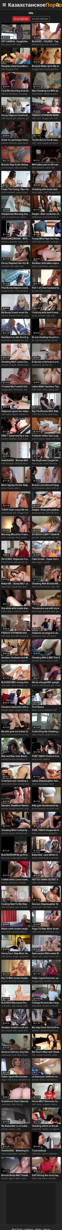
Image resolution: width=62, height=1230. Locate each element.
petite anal (42, 858)
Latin (34, 734)
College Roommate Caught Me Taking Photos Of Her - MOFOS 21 (46, 1002)
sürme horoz (49, 217)
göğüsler (28, 808)
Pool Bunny (38, 707)
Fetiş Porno (7, 562)
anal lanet (6, 931)
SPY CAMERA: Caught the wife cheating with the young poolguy (15, 41)
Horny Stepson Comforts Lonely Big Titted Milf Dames (15, 115)
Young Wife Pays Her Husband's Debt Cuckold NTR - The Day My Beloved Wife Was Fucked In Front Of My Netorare (46, 238)
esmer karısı (38, 438)
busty (44, 414)
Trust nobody (39, 1150)
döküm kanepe (24, 365)
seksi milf (57, 1055)
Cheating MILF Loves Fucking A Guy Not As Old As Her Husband (15, 362)
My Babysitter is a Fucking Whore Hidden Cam (15, 1126)
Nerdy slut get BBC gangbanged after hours (46, 682)
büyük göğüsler (28, 636)
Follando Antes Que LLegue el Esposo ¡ (46, 435)
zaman (17, 611)
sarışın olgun (7, 710)
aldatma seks (51, 94)
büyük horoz (7, 291)
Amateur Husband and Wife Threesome (15, 657)
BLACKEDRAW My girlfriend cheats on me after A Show (15, 855)
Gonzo (19, 1104)
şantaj (4, 759)
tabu (16, 167)
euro (3, 537)
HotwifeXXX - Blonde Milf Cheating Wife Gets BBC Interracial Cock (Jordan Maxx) (15, 460)
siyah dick (23, 1030)
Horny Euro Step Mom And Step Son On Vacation (15, 953)
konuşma (43, 833)
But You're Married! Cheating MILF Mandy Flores (46, 1052)
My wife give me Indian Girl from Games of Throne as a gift (15, 731)
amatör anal (16, 241)
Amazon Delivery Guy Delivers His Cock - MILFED (15, 1052)
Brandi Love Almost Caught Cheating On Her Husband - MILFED (46, 485)
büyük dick (11, 1030)
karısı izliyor (7, 611)
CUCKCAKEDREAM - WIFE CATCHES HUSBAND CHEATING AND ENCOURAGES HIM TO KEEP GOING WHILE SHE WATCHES (15, 238)
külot (51, 784)
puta (59, 1079)
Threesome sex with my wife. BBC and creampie (46, 608)
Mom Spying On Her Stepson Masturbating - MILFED (15, 485)
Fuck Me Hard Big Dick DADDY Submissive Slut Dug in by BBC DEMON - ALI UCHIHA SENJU (15, 90)
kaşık (25, 858)
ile (33, 340)
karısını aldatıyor (17, 759)
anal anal (36, 1006)
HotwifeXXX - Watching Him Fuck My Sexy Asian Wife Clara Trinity (15, 1150)
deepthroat (55, 44)
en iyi (34, 315)
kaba (34, 833)
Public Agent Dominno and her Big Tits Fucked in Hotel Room (46, 978)
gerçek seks (49, 611)
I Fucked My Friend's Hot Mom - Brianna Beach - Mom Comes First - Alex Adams (15, 386)
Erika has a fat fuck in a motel (46, 362)
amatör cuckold (50, 241)
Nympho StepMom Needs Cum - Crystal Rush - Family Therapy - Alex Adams (15, 805)
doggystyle (37, 69)
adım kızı (19, 266)
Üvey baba (42, 784)
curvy (49, 660)
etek (39, 143)
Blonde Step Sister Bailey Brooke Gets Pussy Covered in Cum (15, 164)
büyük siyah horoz (47, 734)
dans (47, 167)
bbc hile (39, 291)
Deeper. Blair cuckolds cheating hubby (46, 214)
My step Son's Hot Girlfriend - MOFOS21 (46, 1027)
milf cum (36, 118)
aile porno (19, 562)
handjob (5, 266)
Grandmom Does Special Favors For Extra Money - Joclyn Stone (15, 1101)
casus (23, 217)
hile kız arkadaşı (9, 94)
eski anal (29, 340)
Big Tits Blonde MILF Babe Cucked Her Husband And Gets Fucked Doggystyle (46, 411)
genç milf (10, 44)
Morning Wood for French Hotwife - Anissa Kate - (15, 534)
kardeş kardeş (27, 167)
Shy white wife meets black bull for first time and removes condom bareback (15, 608)
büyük (13, 365)
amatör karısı (38, 660)
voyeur (11, 1129)
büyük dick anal (19, 586)
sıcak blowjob (50, 463)
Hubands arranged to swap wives (46, 633)
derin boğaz (17, 685)
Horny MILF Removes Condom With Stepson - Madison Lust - (46, 1101)
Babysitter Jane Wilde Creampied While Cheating (46, 855)
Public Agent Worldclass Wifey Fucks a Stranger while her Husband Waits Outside (15, 1076)
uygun (39, 562)
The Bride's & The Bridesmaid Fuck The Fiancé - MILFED (46, 140)
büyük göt (37, 907)
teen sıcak (37, 463)
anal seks (6, 340)
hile (3, 44)
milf (34, 143)
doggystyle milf (50, 118)
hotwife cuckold (16, 981)
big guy (9, 69)
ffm (16, 69)
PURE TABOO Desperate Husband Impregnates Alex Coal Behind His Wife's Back (46, 830)
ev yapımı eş (12, 217)
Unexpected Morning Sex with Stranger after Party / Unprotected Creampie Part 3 (15, 214)
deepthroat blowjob (51, 1030)
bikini (34, 710)
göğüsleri (24, 956)
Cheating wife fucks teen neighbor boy (46, 189)
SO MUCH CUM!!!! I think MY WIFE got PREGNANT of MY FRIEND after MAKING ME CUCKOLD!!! (46, 534)
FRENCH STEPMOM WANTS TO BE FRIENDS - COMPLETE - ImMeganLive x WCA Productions (46, 115)
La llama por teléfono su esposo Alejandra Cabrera (46, 1076)
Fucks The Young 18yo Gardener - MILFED (15, 189)
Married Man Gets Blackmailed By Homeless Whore (15, 756)
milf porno (6, 956)
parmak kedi (52, 513)
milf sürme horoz (41, 586)
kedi (59, 217)
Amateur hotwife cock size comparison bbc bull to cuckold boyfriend (15, 1027)
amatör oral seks (50, 1006)
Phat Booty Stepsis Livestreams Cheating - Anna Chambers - (15, 288)
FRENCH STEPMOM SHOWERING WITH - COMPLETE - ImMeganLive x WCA (15, 633)
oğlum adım (14, 1178)
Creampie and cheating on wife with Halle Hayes (15, 781)
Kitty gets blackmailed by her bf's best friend (46, 805)
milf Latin (36, 241)
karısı (40, 710)
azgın (16, 956)
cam (18, 1129)
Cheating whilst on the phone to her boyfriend (46, 1126)
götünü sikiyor (19, 931)
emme (35, 685)
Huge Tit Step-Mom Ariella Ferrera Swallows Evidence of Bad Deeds (46, 928)
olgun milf (50, 438)
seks (34, 882)
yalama (21, 118)
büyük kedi (28, 438)
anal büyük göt (8, 513)
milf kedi (36, 414)
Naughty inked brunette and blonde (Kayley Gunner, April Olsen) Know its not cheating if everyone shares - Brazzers (15, 66)
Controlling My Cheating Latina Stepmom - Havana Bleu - (46, 731)
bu (33, 291)
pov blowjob (7, 167)
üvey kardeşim (22, 291)
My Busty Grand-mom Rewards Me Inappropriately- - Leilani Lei (15, 312)
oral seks (5, 685)
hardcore (36, 365)
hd (50, 365)
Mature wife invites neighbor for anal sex (15, 928)
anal (18, 44)
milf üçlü (36, 1153)
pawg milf (53, 389)
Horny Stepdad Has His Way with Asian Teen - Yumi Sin (15, 263)
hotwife (26, 611)
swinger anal (13, 537)
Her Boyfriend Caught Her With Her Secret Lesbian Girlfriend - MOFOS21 (46, 460)
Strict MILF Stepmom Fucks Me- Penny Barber (15, 559)
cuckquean (28, 241)
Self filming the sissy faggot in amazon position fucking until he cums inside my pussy (46, 1175)
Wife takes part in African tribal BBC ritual (46, 164)
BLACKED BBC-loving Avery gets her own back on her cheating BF (15, 682)
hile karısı (18, 389)
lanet (34, 1178)
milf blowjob (7, 463)
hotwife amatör (24, 833)
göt (27, 118)
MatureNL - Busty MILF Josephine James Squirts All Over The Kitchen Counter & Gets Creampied (15, 583)
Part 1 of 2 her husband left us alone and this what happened (46, 288)
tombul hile (45, 537)
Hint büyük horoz (15, 734)
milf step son (8, 636)
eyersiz (5, 241)
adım (17, 488)
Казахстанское (16, 5)
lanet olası (12, 784)
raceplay (23, 94)
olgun (15, 414)
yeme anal (26, 537)
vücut (46, 562)
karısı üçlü (37, 611)
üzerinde (36, 1129)
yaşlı (45, 956)
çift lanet (51, 636)
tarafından (37, 94)
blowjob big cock (40, 44)
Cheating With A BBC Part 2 (46, 657)
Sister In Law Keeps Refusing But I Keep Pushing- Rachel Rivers (15, 140)
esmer (4, 808)
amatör (5, 365)
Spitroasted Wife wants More (46, 953)
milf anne (6, 414)
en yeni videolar (40, 19)
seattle (22, 882)
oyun (24, 1178)
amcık (4, 1129)
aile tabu (47, 907)
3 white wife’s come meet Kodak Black (15, 879)
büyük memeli (16, 315)
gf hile (45, 365)
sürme (4, 315)
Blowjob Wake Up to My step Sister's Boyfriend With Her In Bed (46, 66)
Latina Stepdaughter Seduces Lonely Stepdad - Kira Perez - (46, 781)
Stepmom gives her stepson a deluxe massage (15, 411)
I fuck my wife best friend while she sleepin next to (46, 312)
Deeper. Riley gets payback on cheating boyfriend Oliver (46, 509)
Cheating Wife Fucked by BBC (15, 830)
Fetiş (44, 389)
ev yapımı (54, 1129)
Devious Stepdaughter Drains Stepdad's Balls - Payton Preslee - (46, 904)
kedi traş (52, 414)
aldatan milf (50, 710)
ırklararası (37, 217)
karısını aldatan (9, 143)
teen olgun (37, 192)
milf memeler (8, 192)
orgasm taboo (50, 1104)
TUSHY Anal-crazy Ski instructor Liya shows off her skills (15, 509)
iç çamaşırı (15, 858)
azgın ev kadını (22, 710)
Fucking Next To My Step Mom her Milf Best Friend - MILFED (15, 904)
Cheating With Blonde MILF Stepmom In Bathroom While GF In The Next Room (46, 583)
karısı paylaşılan (40, 266)
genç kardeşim (25, 143)
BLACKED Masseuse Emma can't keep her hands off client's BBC (15, 1002)
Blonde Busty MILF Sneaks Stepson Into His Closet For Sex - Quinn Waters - (15, 1175)
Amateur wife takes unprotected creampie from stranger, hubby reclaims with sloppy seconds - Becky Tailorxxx (46, 263)
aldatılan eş (18, 340)
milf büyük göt (8, 118)
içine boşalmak (42, 340)
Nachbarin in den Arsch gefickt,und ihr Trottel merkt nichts (15, 337)
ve (26, 562)
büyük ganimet (51, 69)
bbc (3, 1030)
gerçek (35, 537)
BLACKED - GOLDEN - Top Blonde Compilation (46, 41)
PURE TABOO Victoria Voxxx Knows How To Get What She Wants (46, 756)
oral (13, 1104)
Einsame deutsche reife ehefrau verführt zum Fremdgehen (15, 707)
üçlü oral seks (22, 907)
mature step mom (28, 414)
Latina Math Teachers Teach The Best (46, 386)
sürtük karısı (38, 167)
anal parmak (38, 513)
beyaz (47, 291)
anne (18, 192)
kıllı (12, 266)
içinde (54, 340)
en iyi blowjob (39, 808)
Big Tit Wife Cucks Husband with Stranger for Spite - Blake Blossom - (15, 978)
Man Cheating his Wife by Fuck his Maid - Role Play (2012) (46, 90)
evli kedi (22, 1153)
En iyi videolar (21, 19)
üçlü (53, 586)
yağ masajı (16, 1006)
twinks (45, 1129)
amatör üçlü (44, 315)
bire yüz (5, 858)
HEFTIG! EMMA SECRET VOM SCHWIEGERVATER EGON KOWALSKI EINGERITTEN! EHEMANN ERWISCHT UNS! (46, 879)
